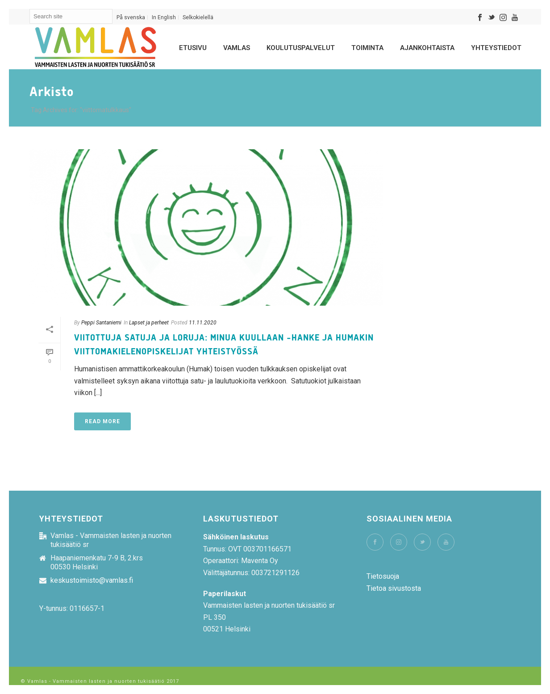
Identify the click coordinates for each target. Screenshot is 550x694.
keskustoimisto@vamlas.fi (91, 580)
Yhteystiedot (496, 48)
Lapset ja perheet (149, 323)
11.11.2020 (203, 323)
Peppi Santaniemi (101, 323)
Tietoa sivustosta (394, 588)
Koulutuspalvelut (301, 48)
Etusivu (193, 48)
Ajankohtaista (427, 48)
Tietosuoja (383, 576)
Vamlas (236, 48)
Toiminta (367, 48)
